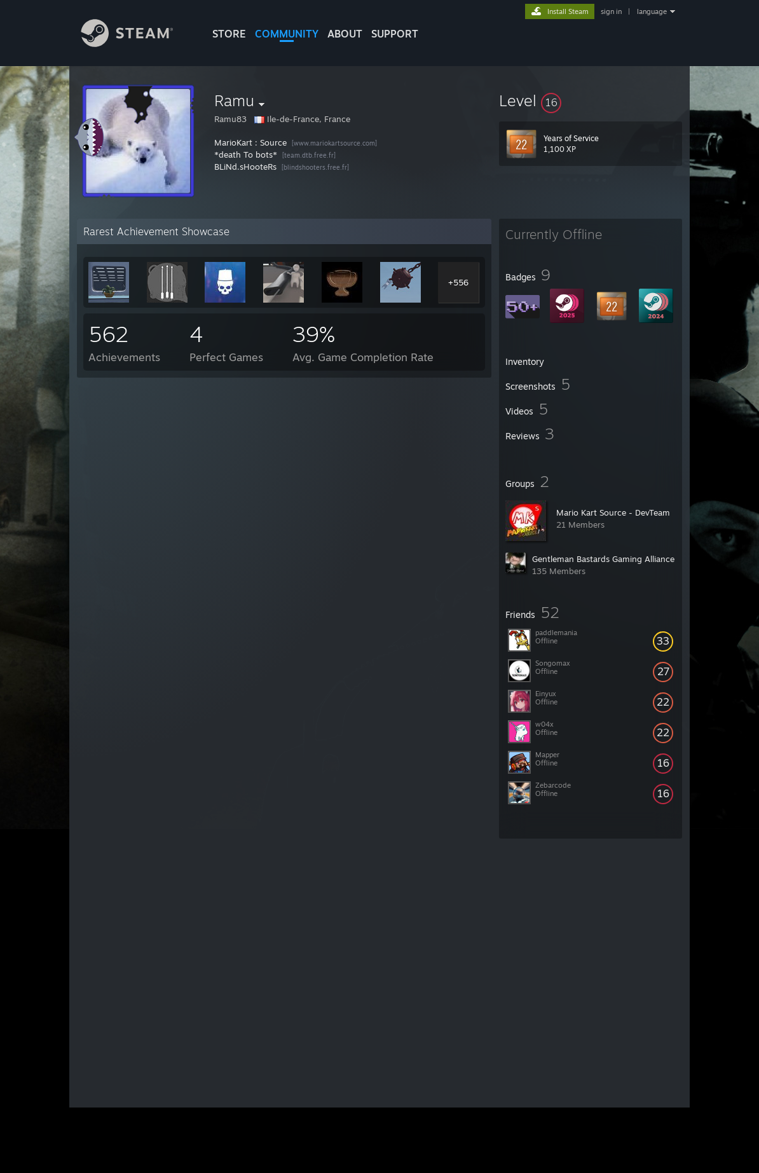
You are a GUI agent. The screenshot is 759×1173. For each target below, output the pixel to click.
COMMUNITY (286, 33)
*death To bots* (245, 154)
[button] (590, 100)
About (344, 33)
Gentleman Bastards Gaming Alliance (603, 559)
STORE (229, 33)
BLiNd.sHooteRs (245, 166)
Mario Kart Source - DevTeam (613, 512)
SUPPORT (394, 33)
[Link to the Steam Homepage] (137, 43)
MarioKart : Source (250, 142)
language (652, 11)
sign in (611, 11)
